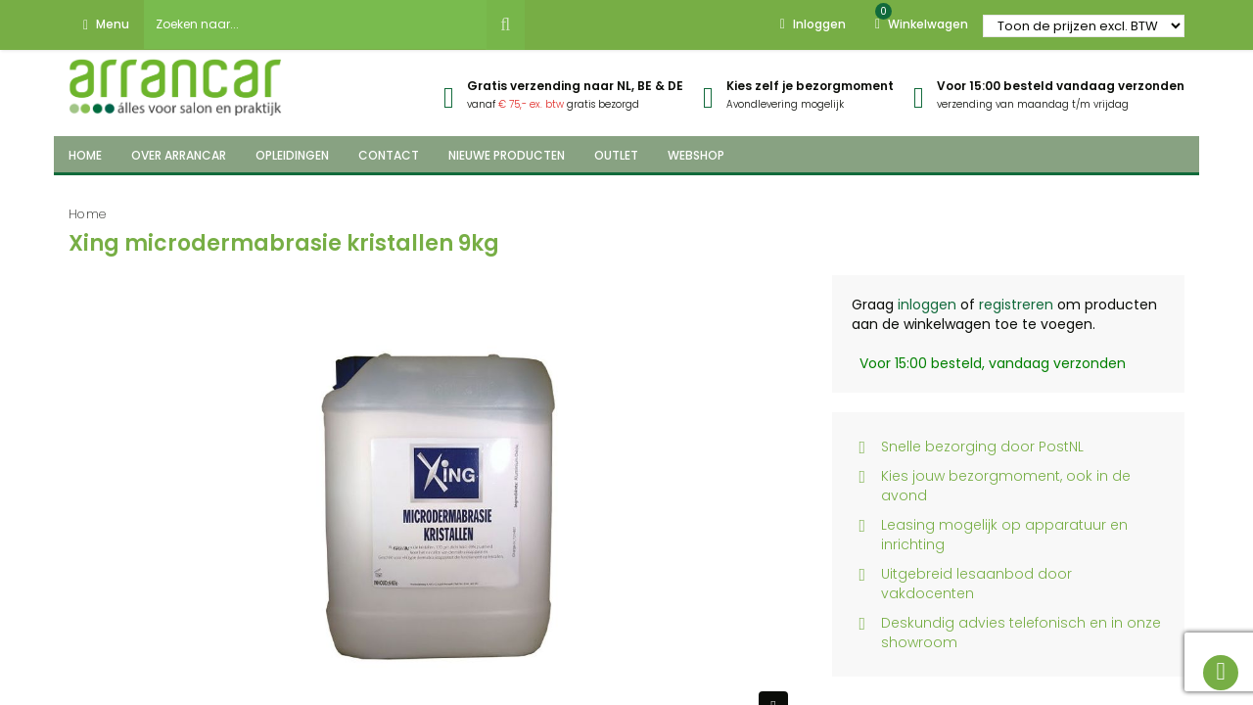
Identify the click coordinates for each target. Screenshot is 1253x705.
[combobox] (315, 24)
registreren (1016, 304)
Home (88, 214)
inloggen (927, 304)
